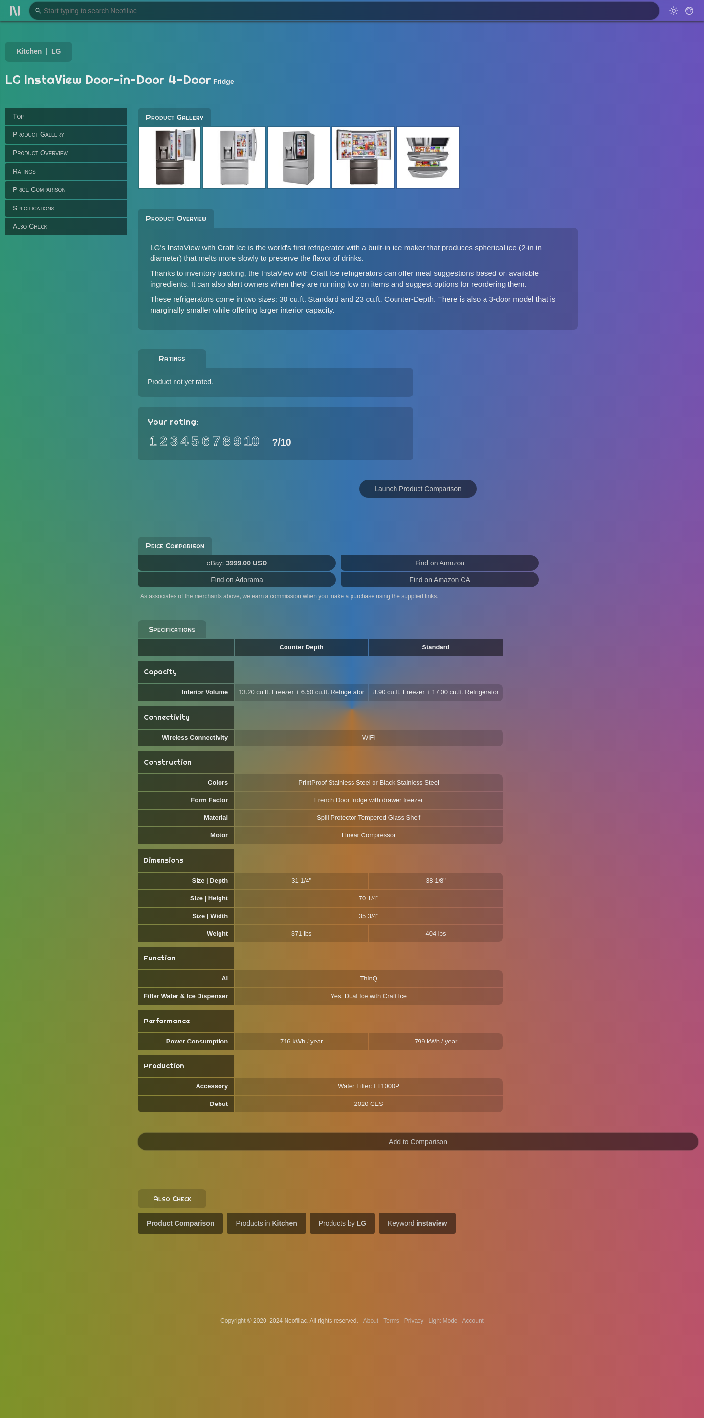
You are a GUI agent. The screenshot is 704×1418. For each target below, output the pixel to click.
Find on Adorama (237, 580)
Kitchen (29, 51)
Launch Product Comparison (417, 489)
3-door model (511, 299)
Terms (391, 1320)
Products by (342, 1223)
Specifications (33, 208)
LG (56, 51)
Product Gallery (38, 134)
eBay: (237, 563)
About (370, 1320)
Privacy (413, 1320)
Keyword (417, 1223)
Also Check (30, 226)
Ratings (24, 171)
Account (473, 1320)
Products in (266, 1223)
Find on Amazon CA (439, 580)
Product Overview (40, 153)
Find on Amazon (439, 563)
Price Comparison (39, 189)
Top (18, 116)
